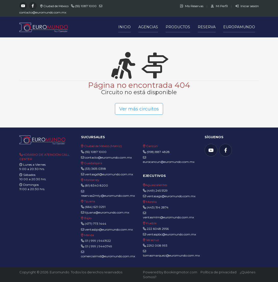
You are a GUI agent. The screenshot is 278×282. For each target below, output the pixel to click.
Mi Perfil (220, 6)
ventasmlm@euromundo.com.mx (168, 215)
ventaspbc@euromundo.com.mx (169, 234)
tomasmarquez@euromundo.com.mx (171, 253)
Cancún (152, 146)
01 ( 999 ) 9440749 (98, 246)
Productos (178, 27)
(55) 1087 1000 (86, 6)
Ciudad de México (56, 6)
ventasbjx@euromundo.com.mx (107, 229)
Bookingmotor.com (180, 272)
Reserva (207, 27)
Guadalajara (93, 163)
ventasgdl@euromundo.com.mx (107, 174)
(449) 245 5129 (157, 190)
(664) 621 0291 (94, 207)
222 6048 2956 (158, 229)
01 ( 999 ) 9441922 (98, 241)
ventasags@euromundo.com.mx (169, 196)
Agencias (148, 27)
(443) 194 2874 (157, 207)
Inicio (124, 27)
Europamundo (239, 27)
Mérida (89, 235)
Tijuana (89, 201)
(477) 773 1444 (95, 223)
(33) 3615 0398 (95, 169)
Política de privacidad (218, 272)
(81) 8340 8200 (96, 185)
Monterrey (91, 180)
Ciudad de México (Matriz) (103, 146)
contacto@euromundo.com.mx (42, 12)
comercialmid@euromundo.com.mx (108, 254)
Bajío (87, 218)
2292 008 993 (157, 245)
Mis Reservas (192, 6)
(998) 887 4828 (158, 152)
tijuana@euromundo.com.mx (105, 212)
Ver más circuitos (139, 109)
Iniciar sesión (247, 6)
